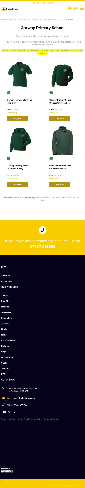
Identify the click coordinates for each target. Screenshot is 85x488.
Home (3, 19)
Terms (3, 419)
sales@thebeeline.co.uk (24, 397)
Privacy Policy (11, 419)
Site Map (56, 419)
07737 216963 (42, 246)
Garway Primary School (41, 19)
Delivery (40, 419)
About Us (5, 275)
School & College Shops (19, 19)
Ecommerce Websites (56, 485)
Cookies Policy (22, 419)
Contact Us (6, 281)
